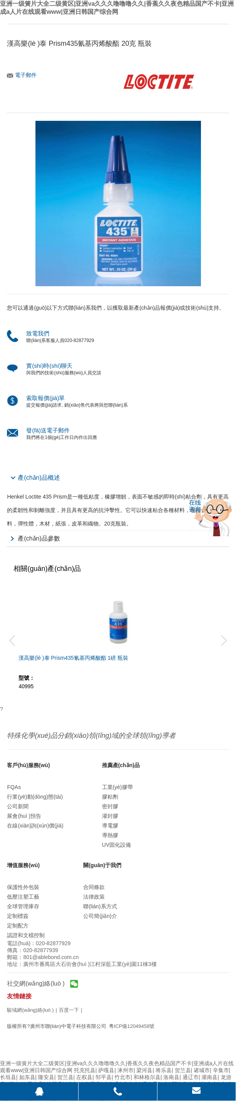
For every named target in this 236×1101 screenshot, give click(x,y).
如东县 (27, 1077)
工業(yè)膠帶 (117, 787)
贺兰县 (183, 1070)
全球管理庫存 (23, 906)
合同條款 (94, 887)
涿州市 (125, 1070)
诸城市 (202, 1070)
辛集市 (221, 1070)
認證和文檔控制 (26, 935)
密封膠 (110, 806)
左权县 (84, 1077)
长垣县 (8, 1077)
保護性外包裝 (23, 887)
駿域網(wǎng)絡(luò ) (30, 1010)
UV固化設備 (116, 845)
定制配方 (17, 926)
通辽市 (190, 1077)
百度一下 (69, 1010)
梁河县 (144, 1070)
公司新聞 (17, 806)
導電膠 (110, 825)
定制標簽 (17, 916)
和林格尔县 (147, 1077)
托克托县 (84, 1070)
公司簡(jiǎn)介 (100, 916)
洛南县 (171, 1077)
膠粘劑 (110, 797)
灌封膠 (110, 816)
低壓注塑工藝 (23, 897)
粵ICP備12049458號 (132, 1026)
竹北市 (122, 1077)
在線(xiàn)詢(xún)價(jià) (35, 825)
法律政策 (94, 897)
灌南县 (209, 1077)
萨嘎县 (106, 1070)
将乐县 (164, 1070)
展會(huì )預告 (24, 816)
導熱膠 (110, 835)
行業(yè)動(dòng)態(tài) (35, 797)
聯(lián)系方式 (100, 906)
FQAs (14, 787)
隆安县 (46, 1077)
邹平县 (103, 1077)
